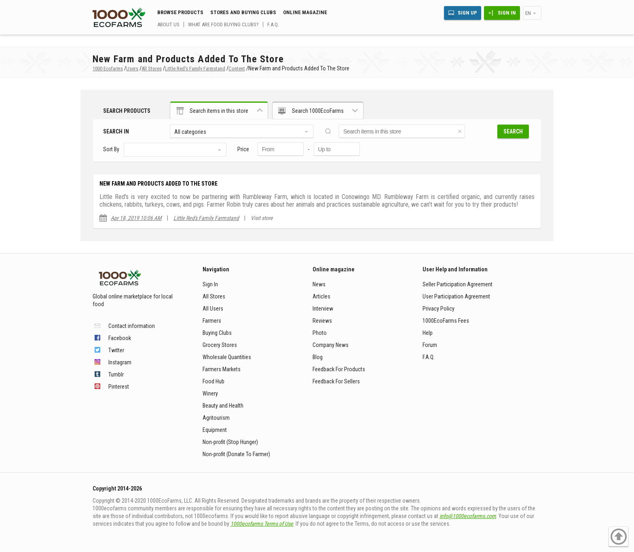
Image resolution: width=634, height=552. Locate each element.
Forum (430, 345)
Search (513, 131)
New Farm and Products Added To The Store (158, 183)
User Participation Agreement (456, 296)
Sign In (507, 13)
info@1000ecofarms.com (468, 516)
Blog (318, 357)
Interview (323, 308)
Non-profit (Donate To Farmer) (236, 454)
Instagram (119, 362)
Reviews (322, 320)
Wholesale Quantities (227, 357)
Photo (320, 333)
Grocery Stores (220, 345)
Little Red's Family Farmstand (206, 218)
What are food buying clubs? (223, 24)
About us (168, 24)
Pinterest (118, 386)
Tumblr (116, 374)
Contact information (131, 326)
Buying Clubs (217, 333)
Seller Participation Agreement (457, 284)
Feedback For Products (339, 369)
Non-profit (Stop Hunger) (230, 442)
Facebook (119, 338)
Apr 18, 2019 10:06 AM (136, 218)
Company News (331, 345)
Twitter (116, 350)
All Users (213, 308)
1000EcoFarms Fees (446, 320)
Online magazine (305, 12)
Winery (210, 393)
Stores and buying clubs (243, 12)
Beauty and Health (223, 405)
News (319, 284)
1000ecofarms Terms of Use (261, 523)
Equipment (215, 430)
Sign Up (467, 13)
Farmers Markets (222, 369)
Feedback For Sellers (336, 381)
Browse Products (180, 12)
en (528, 13)
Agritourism (216, 418)
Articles (321, 296)
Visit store (262, 218)
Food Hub (213, 381)
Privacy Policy (438, 308)
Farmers (212, 320)
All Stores (214, 296)
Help (428, 333)
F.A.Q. (273, 24)
